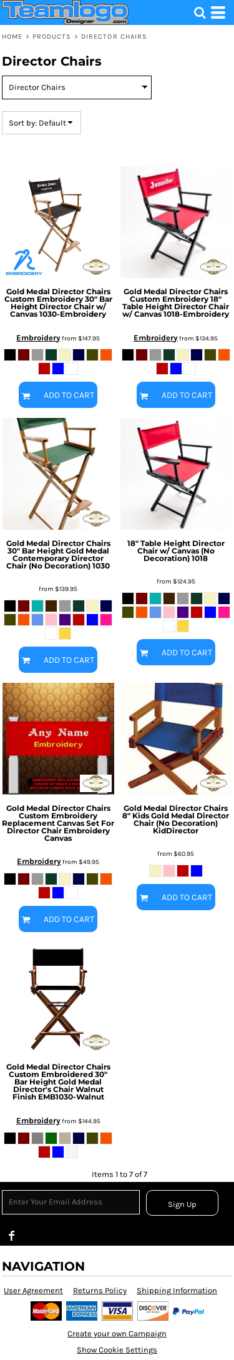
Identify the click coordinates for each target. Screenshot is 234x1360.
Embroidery (38, 337)
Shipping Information (177, 1290)
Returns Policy (100, 1290)
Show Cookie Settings (117, 1349)
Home (12, 36)
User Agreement (33, 1290)
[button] (199, 12)
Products (52, 36)
